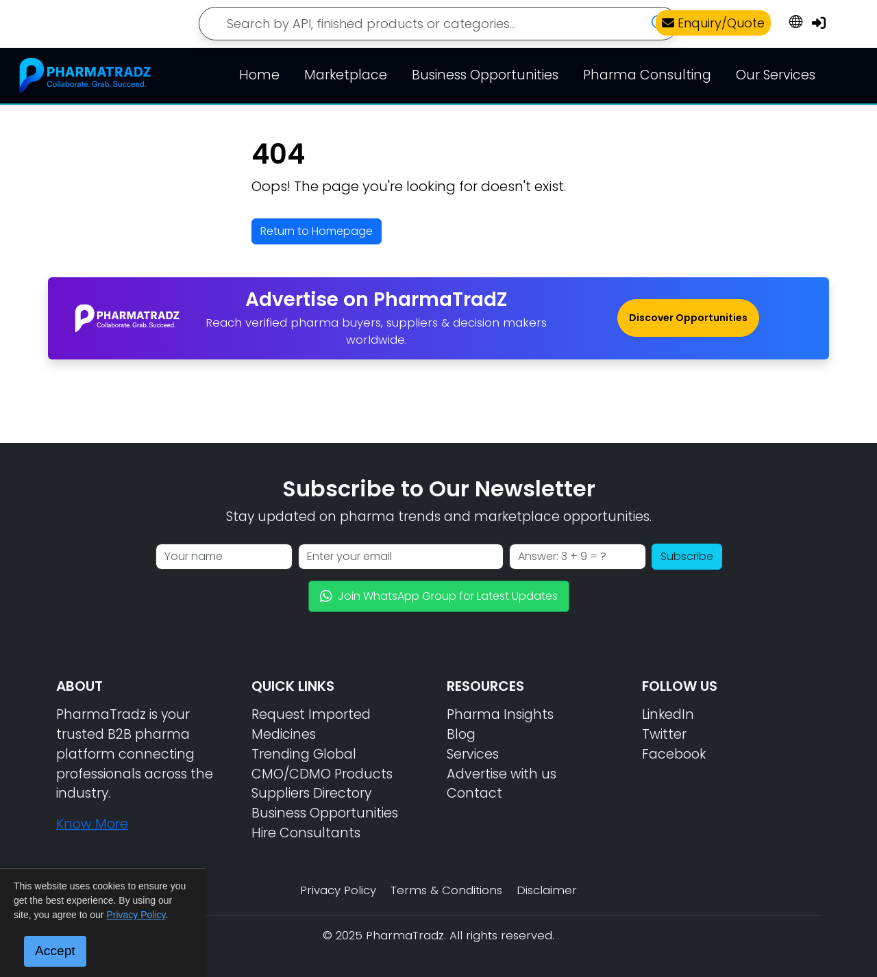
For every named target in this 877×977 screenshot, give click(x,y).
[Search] (438, 23)
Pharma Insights (500, 714)
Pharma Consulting (647, 75)
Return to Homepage (316, 231)
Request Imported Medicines (311, 724)
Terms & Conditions (446, 890)
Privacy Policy (338, 890)
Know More (92, 824)
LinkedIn (668, 714)
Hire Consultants (305, 833)
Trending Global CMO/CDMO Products (322, 764)
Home (259, 75)
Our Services (775, 75)
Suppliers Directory (311, 793)
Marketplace (345, 75)
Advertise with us (501, 774)
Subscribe (686, 556)
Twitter (664, 734)
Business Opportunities (485, 75)
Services (473, 754)
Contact (474, 793)
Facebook (674, 754)
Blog (461, 734)
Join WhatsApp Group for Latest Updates (439, 596)
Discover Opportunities (688, 318)
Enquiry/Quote (713, 22)
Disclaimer (547, 890)
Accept (55, 950)
